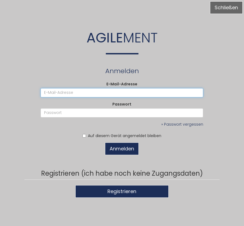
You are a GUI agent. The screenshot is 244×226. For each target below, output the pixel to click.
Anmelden (122, 148)
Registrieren (121, 191)
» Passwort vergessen (182, 124)
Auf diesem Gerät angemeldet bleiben (121, 135)
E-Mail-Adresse (121, 84)
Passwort (121, 104)
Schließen (226, 7)
